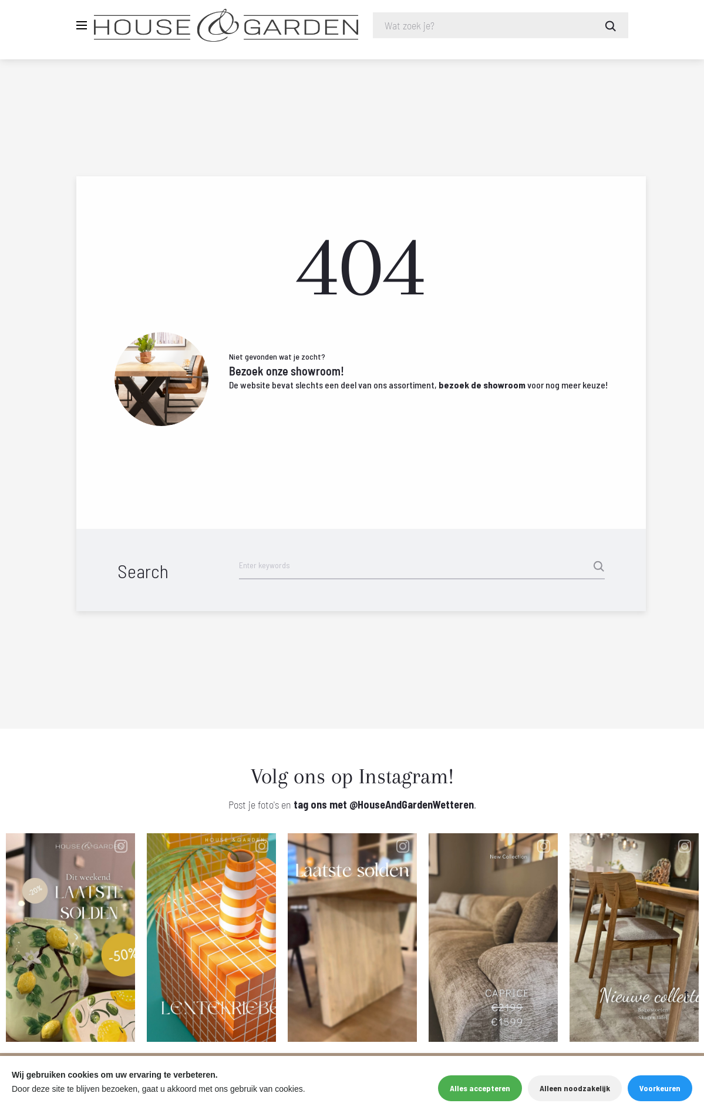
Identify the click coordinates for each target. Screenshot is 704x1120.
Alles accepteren (480, 1088)
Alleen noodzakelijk (575, 1088)
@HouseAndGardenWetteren (411, 805)
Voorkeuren (660, 1088)
